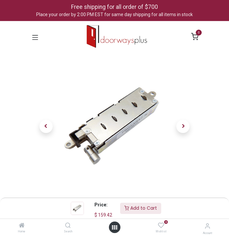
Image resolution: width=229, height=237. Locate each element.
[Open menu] (114, 227)
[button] (46, 126)
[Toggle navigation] (35, 37)
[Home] (22, 225)
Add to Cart (140, 208)
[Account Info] (207, 226)
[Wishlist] (161, 225)
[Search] (68, 225)
